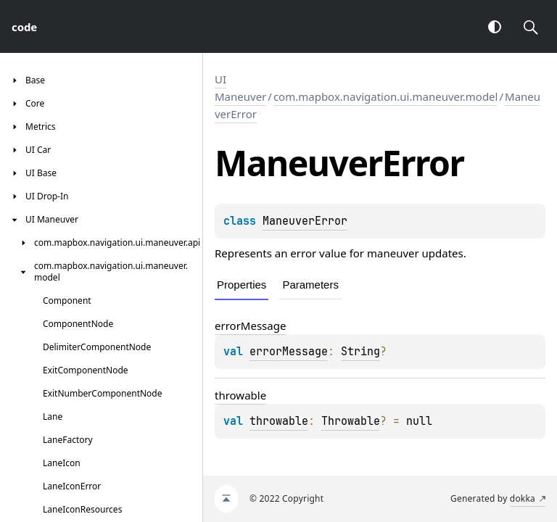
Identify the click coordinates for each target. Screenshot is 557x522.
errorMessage (250, 325)
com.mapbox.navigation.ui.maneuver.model (385, 96)
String (360, 351)
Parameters (310, 284)
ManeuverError (305, 221)
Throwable (350, 421)
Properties (241, 284)
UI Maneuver (240, 88)
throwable (240, 395)
